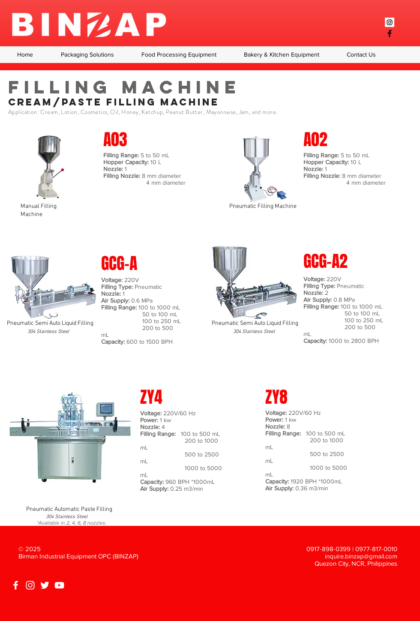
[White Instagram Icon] (30, 585)
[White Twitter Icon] (45, 585)
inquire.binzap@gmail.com (361, 556)
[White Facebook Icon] (15, 585)
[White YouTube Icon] (59, 585)
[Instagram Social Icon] (389, 22)
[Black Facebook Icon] (389, 33)
